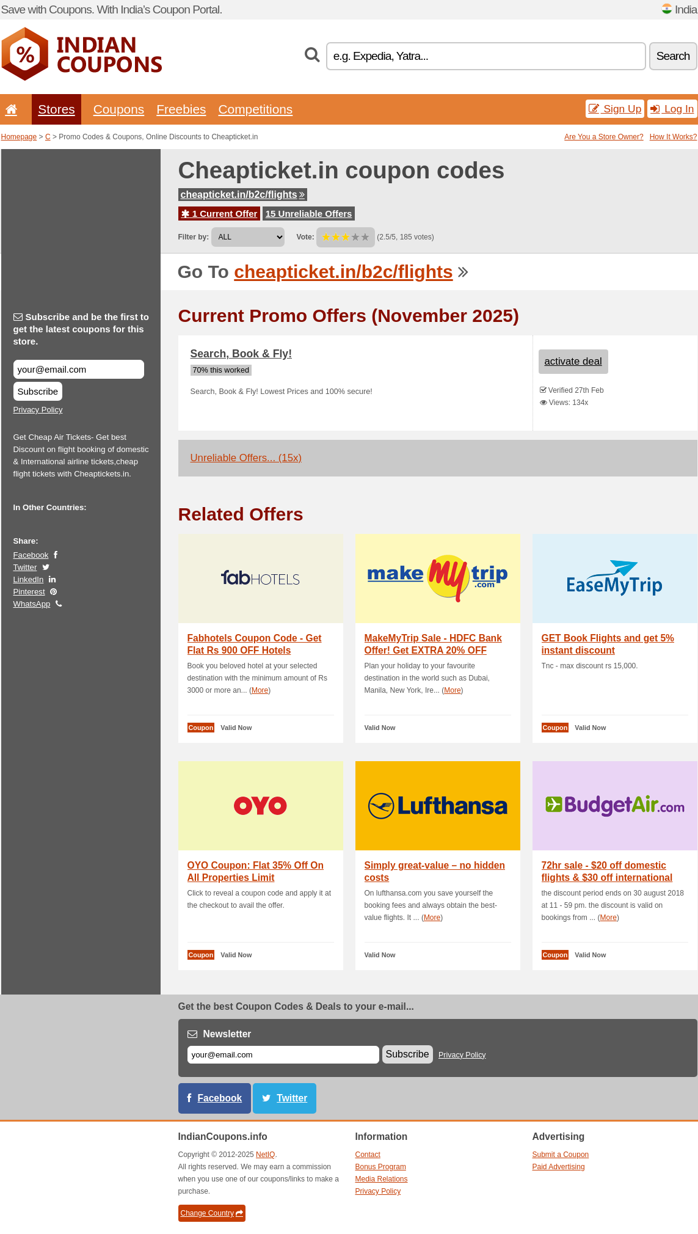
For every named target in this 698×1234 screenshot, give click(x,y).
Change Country (212, 1213)
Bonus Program (380, 1167)
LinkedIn (28, 579)
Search (673, 55)
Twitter (25, 567)
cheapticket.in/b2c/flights (243, 194)
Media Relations (381, 1179)
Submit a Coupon (561, 1154)
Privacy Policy (38, 409)
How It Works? (673, 137)
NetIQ (265, 1154)
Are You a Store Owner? (603, 137)
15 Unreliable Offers (309, 213)
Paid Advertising (559, 1167)
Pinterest (29, 591)
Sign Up (615, 109)
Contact (367, 1154)
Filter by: (193, 237)
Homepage (19, 137)
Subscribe (38, 391)
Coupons (119, 109)
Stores (56, 109)
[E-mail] (283, 1055)
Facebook (31, 555)
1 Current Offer (219, 213)
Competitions (255, 109)
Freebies (181, 109)
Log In (672, 109)
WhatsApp (32, 603)
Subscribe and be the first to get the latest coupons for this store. (81, 329)
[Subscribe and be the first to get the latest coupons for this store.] (78, 369)
